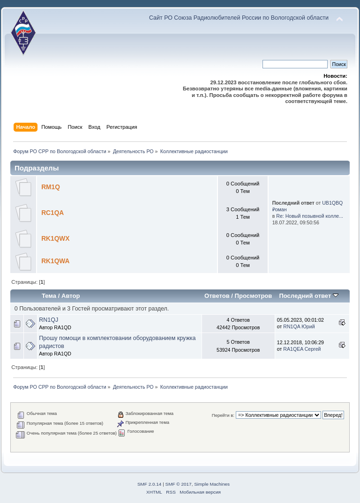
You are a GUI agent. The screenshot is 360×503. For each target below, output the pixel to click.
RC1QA (52, 212)
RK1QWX (55, 238)
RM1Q (50, 187)
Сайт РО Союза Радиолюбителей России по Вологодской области (239, 18)
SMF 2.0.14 (149, 484)
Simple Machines (212, 484)
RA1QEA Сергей (302, 349)
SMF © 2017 (178, 484)
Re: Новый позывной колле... (309, 216)
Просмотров (253, 295)
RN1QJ (48, 320)
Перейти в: (223, 415)
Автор (70, 295)
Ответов (217, 295)
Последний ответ (308, 295)
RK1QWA (55, 261)
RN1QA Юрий (299, 326)
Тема (49, 295)
